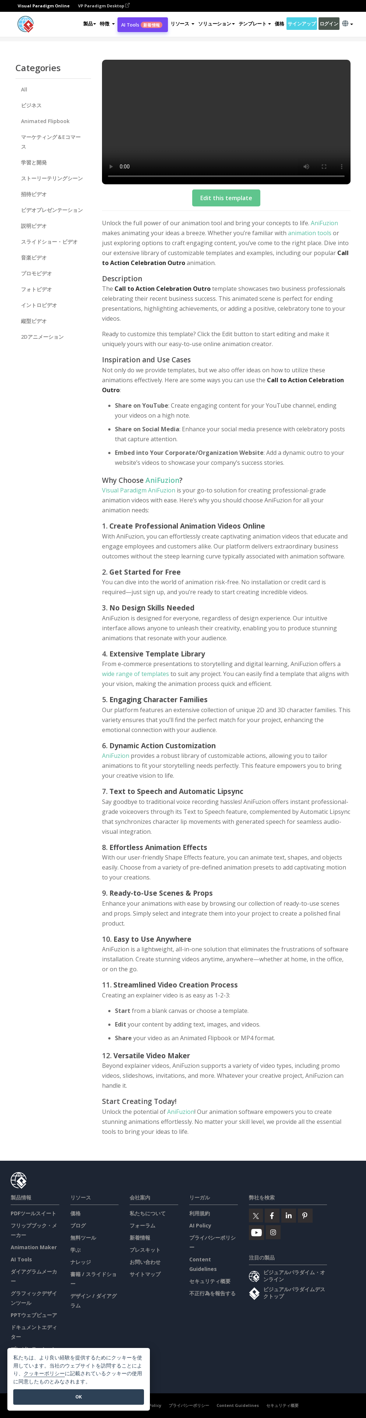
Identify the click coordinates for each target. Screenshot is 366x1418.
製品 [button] (89, 23)
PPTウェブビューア (34, 1314)
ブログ (78, 1225)
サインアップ (302, 23)
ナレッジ (80, 1261)
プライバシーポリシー (189, 1405)
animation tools (308, 233)
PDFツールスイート (33, 1213)
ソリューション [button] (216, 23)
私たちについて (148, 1213)
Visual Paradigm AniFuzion (138, 490)
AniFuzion (324, 223)
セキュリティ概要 (209, 1281)
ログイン (329, 23)
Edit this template (226, 198)
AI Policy (200, 1225)
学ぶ (75, 1249)
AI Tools (141, 24)
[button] (107, 23)
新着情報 (140, 1237)
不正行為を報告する (212, 1293)
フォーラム (142, 1225)
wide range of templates (136, 674)
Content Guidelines (238, 1405)
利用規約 (199, 1213)
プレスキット (145, 1249)
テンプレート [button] (255, 23)
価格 (279, 23)
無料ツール (83, 1237)
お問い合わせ (145, 1261)
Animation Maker (34, 1247)
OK (78, 1397)
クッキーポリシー (44, 1373)
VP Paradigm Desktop (104, 5)
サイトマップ (145, 1274)
